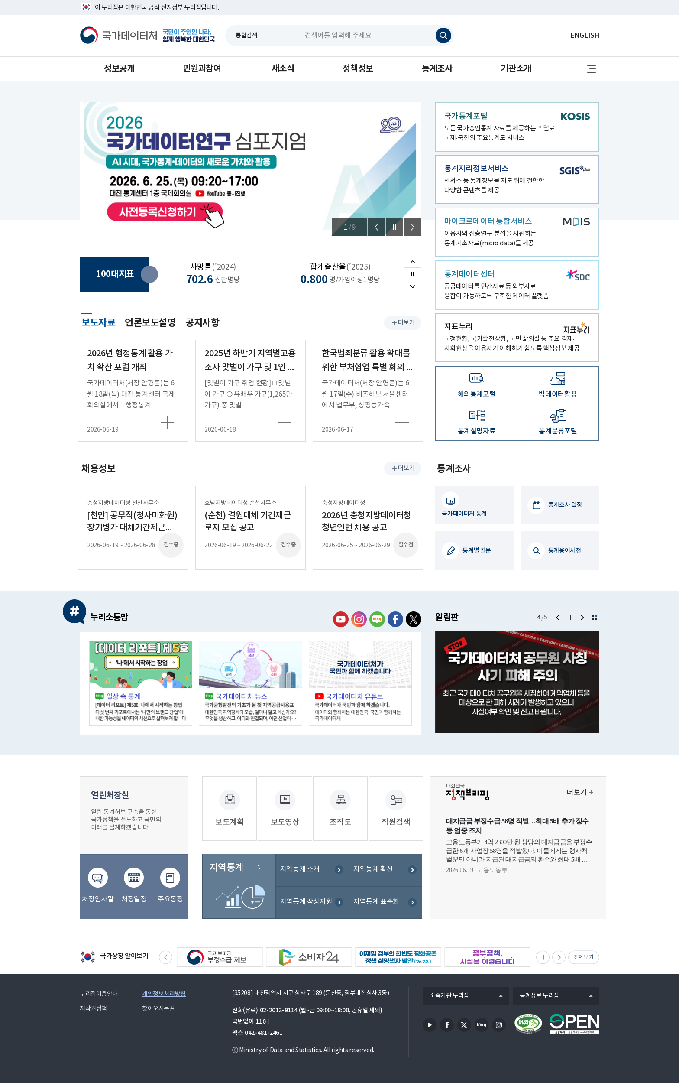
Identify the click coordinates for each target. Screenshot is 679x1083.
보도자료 (98, 321)
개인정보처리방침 (164, 994)
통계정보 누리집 (536, 996)
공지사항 (202, 322)
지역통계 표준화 (376, 902)
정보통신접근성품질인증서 (528, 1024)
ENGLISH (584, 35)
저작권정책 (93, 1008)
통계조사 (437, 69)
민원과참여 (202, 69)
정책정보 (358, 69)
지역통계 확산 (373, 870)
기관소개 (516, 69)
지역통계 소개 (300, 870)
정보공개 (119, 69)
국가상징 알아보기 (114, 958)
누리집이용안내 (99, 994)
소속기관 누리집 (446, 996)
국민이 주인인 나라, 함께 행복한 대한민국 (189, 35)
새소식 (283, 69)
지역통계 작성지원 (306, 902)
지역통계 (226, 868)
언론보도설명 (150, 322)
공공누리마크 (574, 1024)
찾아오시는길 (158, 1008)
